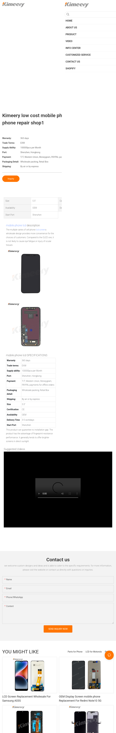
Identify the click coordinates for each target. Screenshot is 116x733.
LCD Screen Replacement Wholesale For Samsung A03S (26, 698)
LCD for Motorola (94, 651)
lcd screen (40, 229)
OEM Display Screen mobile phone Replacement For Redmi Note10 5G (80, 698)
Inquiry (11, 178)
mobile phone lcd (16, 225)
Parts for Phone (75, 651)
